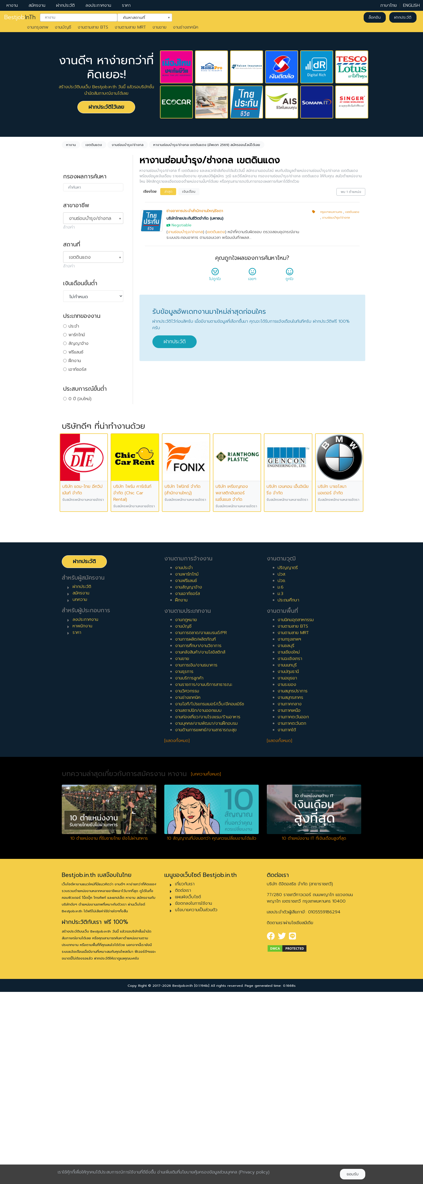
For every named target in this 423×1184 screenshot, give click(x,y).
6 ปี (72, 450)
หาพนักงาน (82, 818)
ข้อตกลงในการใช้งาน (193, 1095)
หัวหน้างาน (78, 523)
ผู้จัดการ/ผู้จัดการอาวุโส (90, 532)
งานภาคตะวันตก (292, 915)
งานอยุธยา (287, 870)
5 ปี (72, 442)
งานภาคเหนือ (289, 902)
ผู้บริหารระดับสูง (83, 540)
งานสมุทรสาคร (290, 889)
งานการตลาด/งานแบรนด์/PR (201, 825)
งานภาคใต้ (287, 922)
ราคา (126, 5)
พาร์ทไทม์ (77, 335)
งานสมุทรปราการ (293, 883)
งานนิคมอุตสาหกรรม (296, 812)
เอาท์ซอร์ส (77, 369)
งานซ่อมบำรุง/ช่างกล (185, 232)
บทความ (80, 791)
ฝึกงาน (75, 361)
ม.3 (280, 785)
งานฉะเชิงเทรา (290, 851)
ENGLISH (411, 5)
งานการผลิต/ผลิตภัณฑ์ (195, 831)
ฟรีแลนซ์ (76, 352)
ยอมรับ (353, 1174)
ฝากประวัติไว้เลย (106, 107)
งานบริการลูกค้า (189, 870)
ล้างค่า (69, 227)
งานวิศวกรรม (187, 883)
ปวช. (282, 772)
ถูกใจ (289, 276)
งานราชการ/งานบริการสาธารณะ (203, 876)
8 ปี (72, 468)
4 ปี (72, 433)
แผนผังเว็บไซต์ (188, 1089)
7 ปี (72, 459)
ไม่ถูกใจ (215, 276)
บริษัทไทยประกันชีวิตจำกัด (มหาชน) (194, 218)
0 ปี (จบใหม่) (80, 399)
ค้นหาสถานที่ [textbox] (141, 17)
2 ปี (72, 416)
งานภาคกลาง (290, 896)
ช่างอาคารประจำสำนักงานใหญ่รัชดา (194, 211)
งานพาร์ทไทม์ (187, 766)
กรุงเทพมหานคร (331, 212)
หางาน (12, 5)
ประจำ (74, 326)
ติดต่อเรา (183, 1082)
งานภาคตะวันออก (293, 909)
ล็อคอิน (375, 17)
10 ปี (73, 485)
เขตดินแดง (216, 232)
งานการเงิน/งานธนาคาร (196, 857)
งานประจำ (184, 759)
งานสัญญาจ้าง (188, 779)
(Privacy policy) (254, 1172)
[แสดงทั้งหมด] (177, 933)
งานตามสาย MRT (130, 27)
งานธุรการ (184, 863)
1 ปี (71, 407)
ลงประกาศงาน (98, 5)
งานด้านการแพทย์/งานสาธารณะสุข (206, 922)
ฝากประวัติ (65, 5)
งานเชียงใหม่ (289, 844)
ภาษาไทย (388, 5)
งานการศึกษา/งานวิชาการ (198, 838)
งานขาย (159, 27)
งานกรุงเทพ (37, 27)
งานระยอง (287, 876)
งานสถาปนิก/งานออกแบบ (198, 902)
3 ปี (72, 424)
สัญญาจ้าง (78, 343)
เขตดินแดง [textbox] (80, 257)
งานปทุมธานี (288, 863)
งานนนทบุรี (287, 857)
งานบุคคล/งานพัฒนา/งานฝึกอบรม (206, 915)
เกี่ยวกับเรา (185, 1076)
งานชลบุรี (286, 838)
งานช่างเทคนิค (185, 27)
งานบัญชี (63, 27)
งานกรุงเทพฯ (289, 831)
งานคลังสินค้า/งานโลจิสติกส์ (200, 844)
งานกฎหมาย (186, 812)
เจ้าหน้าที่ (76, 515)
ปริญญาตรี (288, 759)
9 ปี (72, 476)
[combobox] (78, 17)
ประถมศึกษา (288, 792)
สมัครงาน (37, 5)
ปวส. (282, 766)
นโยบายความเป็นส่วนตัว (196, 1102)
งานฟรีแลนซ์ (186, 772)
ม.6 (281, 779)
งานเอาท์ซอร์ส (187, 785)
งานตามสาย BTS (93, 27)
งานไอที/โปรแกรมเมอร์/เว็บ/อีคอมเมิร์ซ (209, 896)
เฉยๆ (252, 276)
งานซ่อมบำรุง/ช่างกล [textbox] (90, 218)
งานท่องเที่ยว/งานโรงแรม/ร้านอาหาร (207, 909)
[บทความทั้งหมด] (206, 966)
